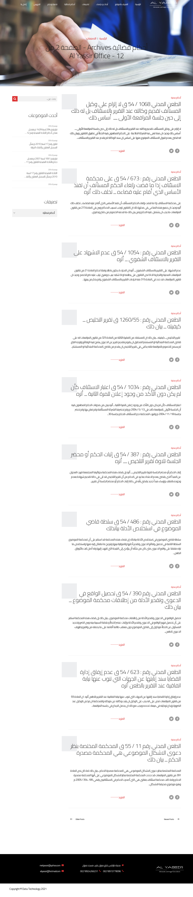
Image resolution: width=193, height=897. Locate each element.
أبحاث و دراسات (102, 4)
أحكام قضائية (69, 4)
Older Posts (79, 819)
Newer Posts (169, 819)
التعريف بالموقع (121, 4)
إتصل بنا (24, 4)
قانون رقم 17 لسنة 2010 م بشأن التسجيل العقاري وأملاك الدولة (43, 145)
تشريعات (85, 4)
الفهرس (37, 4)
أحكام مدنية (176, 98)
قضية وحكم (52, 4)
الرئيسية (138, 4)
